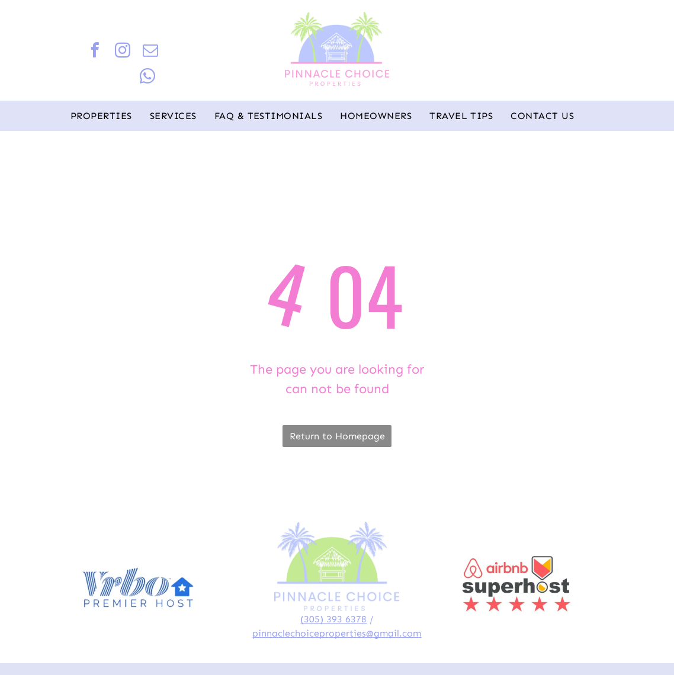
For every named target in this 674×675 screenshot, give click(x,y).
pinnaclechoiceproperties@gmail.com (336, 633)
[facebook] (95, 52)
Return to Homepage (337, 436)
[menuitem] (101, 116)
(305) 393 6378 (333, 619)
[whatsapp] (147, 78)
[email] (150, 52)
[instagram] (122, 52)
